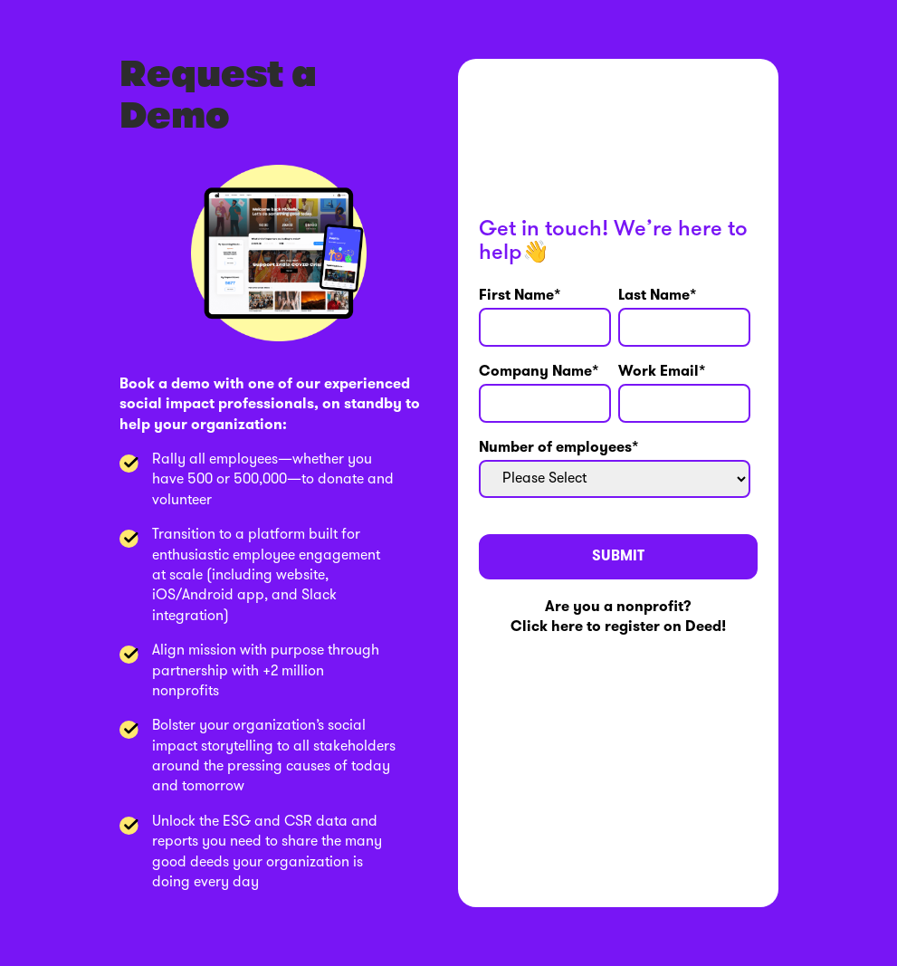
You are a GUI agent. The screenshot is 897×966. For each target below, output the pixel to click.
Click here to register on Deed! (618, 627)
